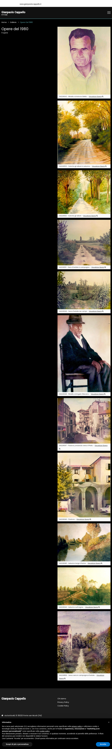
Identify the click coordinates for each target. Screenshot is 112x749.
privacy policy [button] (77, 726)
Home (4, 22)
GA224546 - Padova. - (75, 520)
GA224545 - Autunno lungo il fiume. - (80, 563)
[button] (109, 722)
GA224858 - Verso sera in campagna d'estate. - (81, 677)
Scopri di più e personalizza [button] (17, 744)
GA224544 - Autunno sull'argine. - (79, 607)
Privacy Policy (63, 702)
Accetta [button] (103, 744)
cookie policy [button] (44, 731)
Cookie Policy (63, 706)
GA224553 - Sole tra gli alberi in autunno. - (82, 166)
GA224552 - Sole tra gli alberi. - (78, 216)
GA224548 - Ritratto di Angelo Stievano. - (82, 394)
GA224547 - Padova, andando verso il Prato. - (83, 447)
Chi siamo (61, 699)
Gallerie (13, 22)
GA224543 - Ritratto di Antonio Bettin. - (81, 97)
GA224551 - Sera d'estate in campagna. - (82, 267)
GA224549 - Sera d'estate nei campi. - (81, 311)
